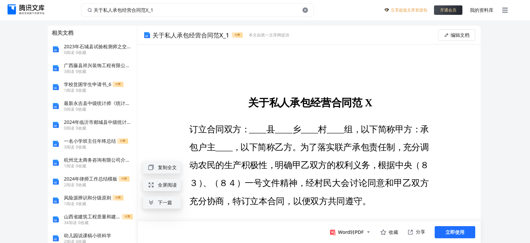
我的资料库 (481, 10)
